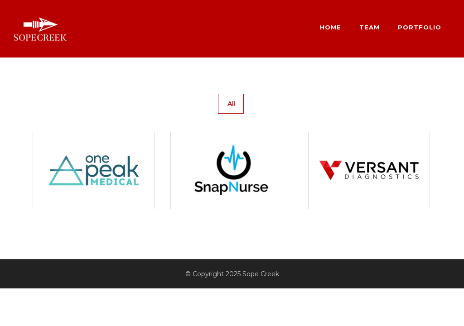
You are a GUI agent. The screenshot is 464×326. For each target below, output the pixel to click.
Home (330, 27)
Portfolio (419, 27)
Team (369, 27)
